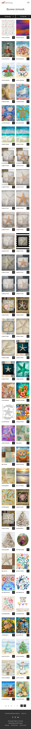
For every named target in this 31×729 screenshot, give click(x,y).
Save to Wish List (13, 37)
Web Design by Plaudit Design (15, 723)
